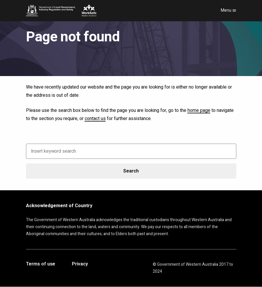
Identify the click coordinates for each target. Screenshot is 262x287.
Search (130, 171)
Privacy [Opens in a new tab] (80, 264)
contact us (95, 118)
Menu (228, 10)
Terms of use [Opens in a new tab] (40, 264)
